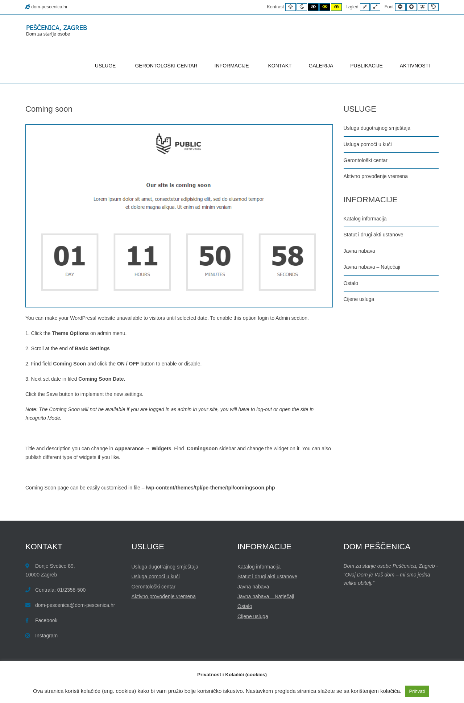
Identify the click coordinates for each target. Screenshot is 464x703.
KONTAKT (280, 66)
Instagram (46, 635)
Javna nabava (359, 251)
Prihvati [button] (417, 691)
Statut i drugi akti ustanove (373, 234)
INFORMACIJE (233, 66)
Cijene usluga (359, 299)
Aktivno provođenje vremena (376, 176)
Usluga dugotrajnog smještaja (377, 128)
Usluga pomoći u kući (368, 144)
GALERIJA (321, 66)
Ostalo (351, 283)
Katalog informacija (365, 219)
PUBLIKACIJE (366, 66)
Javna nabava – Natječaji (372, 267)
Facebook (46, 620)
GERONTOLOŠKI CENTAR (166, 66)
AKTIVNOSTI (415, 66)
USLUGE (106, 66)
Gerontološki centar (366, 160)
